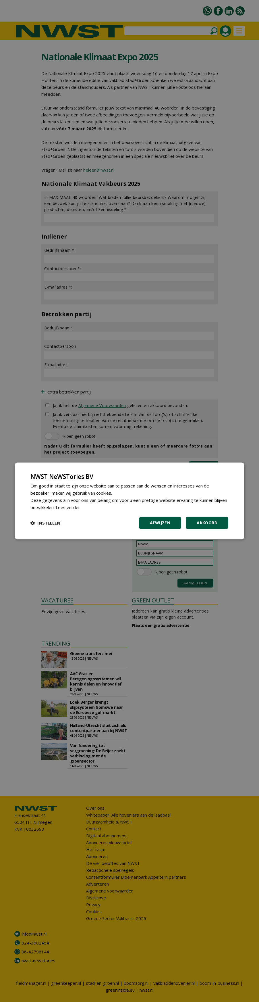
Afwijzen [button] (160, 523)
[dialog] (129, 500)
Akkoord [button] (207, 523)
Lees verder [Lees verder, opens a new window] (68, 507)
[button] (45, 523)
